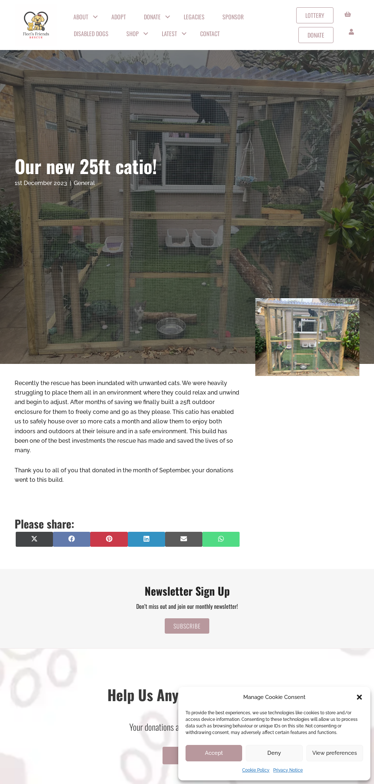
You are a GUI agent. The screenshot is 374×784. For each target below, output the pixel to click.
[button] (359, 697)
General (84, 183)
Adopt (118, 16)
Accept (214, 753)
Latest (169, 33)
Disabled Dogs (91, 33)
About (80, 16)
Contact (210, 33)
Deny (274, 753)
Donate (152, 16)
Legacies (194, 16)
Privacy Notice (288, 770)
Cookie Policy (256, 770)
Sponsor (233, 16)
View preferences (334, 753)
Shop (132, 33)
